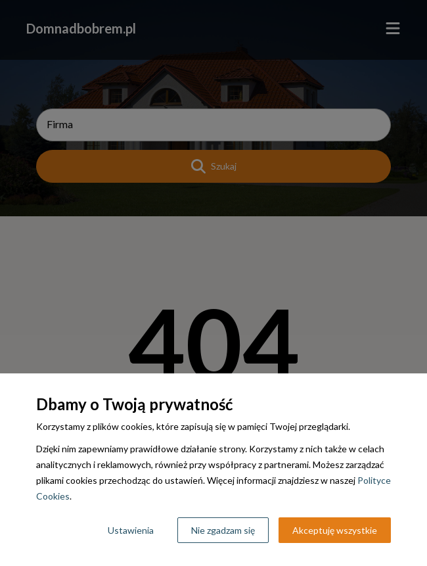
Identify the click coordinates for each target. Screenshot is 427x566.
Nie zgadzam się (223, 530)
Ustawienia (131, 530)
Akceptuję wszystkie (334, 530)
